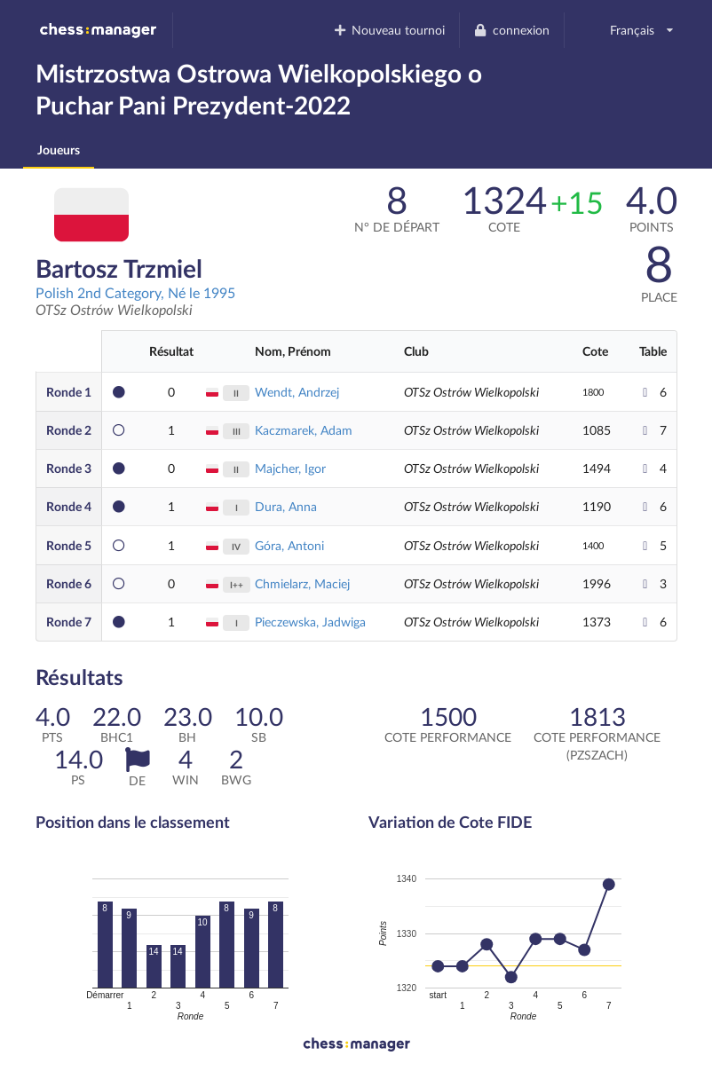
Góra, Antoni (289, 545)
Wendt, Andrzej (297, 391)
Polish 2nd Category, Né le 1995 (135, 292)
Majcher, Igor (290, 468)
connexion (511, 29)
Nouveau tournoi (388, 29)
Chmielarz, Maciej (302, 583)
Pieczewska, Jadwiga (310, 621)
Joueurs (58, 149)
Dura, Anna (286, 506)
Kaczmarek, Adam (303, 429)
